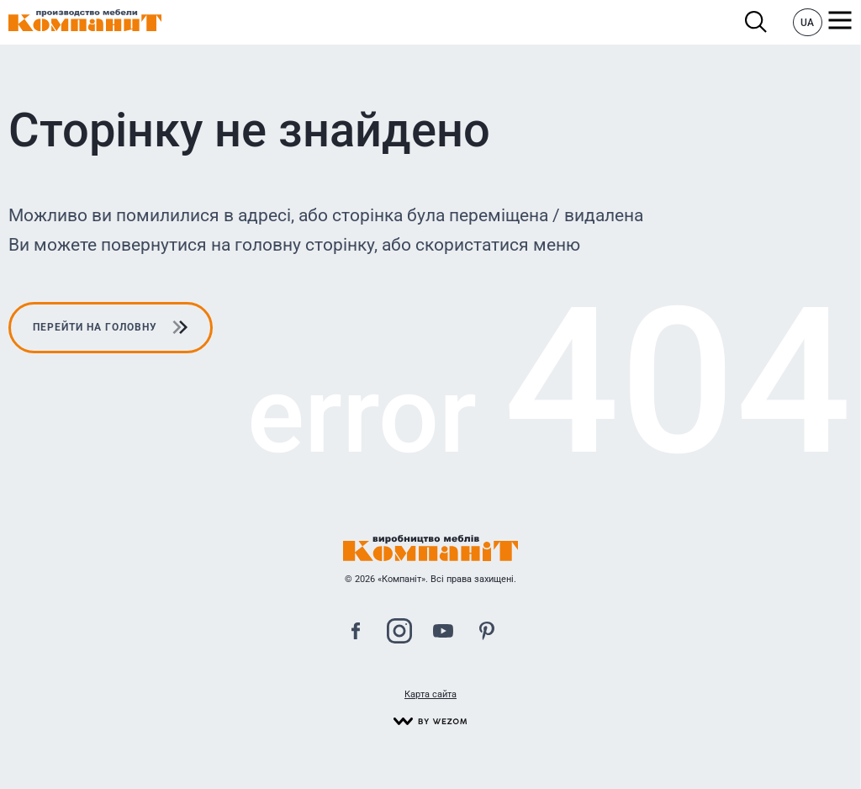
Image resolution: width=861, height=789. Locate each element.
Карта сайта (430, 694)
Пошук (756, 22)
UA (807, 23)
